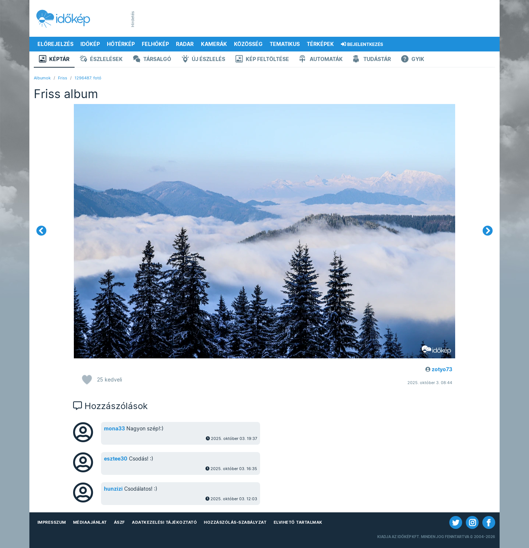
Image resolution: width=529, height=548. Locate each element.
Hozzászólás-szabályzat (235, 522)
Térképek (320, 44)
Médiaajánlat (90, 522)
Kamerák (214, 44)
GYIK (412, 59)
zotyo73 (442, 369)
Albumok (42, 77)
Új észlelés (203, 59)
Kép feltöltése (262, 59)
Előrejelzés (55, 44)
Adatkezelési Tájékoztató (164, 522)
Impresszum (51, 522)
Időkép (90, 44)
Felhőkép (155, 44)
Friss (62, 77)
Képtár (54, 59)
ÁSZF (119, 522)
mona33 (114, 428)
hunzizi (113, 489)
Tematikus (285, 44)
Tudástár (372, 59)
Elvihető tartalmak (298, 522)
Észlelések (101, 59)
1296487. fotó (88, 77)
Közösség (248, 44)
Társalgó (152, 59)
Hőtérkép (121, 44)
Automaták (321, 59)
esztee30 (115, 459)
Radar (185, 44)
